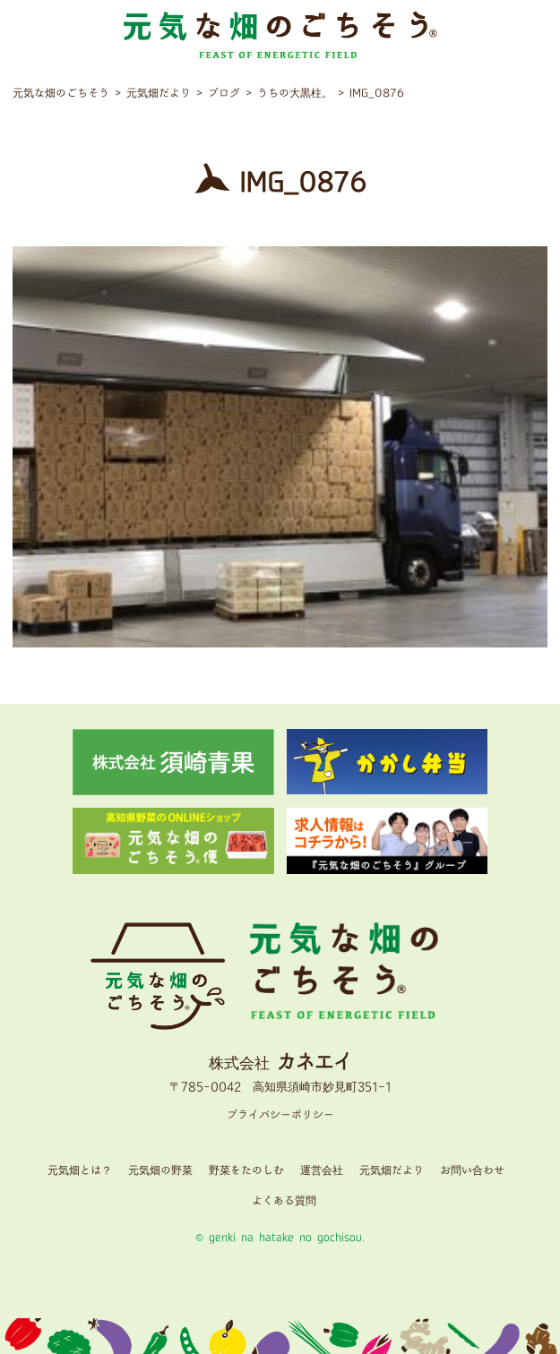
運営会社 (321, 1171)
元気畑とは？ (79, 1171)
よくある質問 (284, 1201)
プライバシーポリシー (280, 1115)
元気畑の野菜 (160, 1171)
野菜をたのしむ (246, 1171)
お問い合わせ (472, 1171)
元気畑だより (391, 1171)
